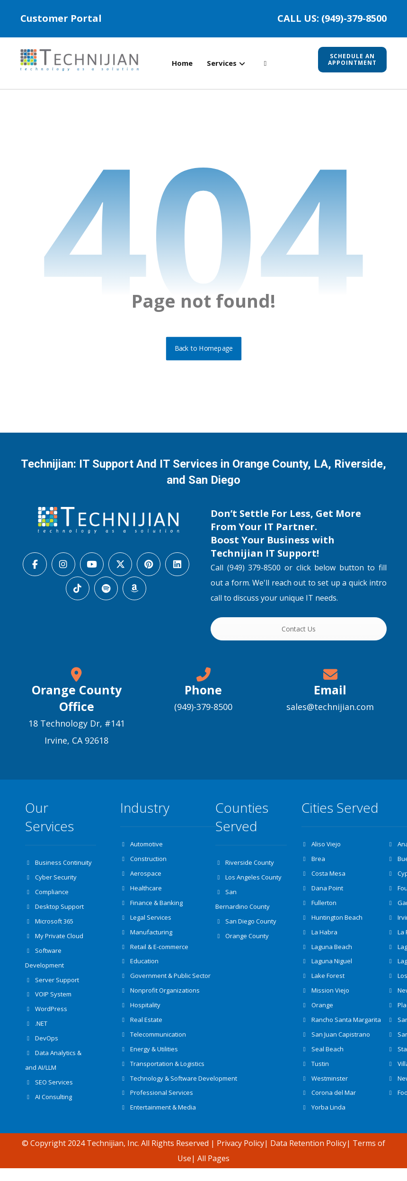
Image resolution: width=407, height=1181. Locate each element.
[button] (265, 64)
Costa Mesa (323, 877)
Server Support (52, 987)
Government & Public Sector (165, 983)
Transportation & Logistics (162, 1074)
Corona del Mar (328, 1105)
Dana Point (322, 892)
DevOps (41, 1047)
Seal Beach (322, 1059)
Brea (313, 862)
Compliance (47, 896)
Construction (143, 862)
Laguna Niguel (326, 968)
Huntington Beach (332, 923)
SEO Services (49, 1093)
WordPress (46, 1017)
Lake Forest (323, 983)
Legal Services (145, 923)
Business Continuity (58, 865)
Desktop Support (54, 911)
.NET (36, 1032)
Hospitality (140, 1014)
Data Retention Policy (308, 1156)
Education (139, 968)
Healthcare (141, 892)
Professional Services (156, 1105)
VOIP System (48, 1002)
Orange (317, 1014)
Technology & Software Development (178, 1089)
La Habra (319, 938)
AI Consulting (48, 1108)
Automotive (141, 847)
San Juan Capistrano (335, 1044)
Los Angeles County (248, 881)
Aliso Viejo (321, 847)
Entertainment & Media (158, 1120)
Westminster (324, 1089)
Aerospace (140, 877)
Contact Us (299, 631)
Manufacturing (146, 938)
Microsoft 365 (49, 926)
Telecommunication (153, 1044)
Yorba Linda (323, 1120)
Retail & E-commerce (154, 953)
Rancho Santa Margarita (341, 1029)
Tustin (315, 1074)
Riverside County (244, 865)
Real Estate (141, 1029)
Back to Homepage (203, 351)
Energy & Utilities (149, 1059)
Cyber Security (51, 881)
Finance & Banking (151, 908)
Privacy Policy (240, 1156)
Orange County (242, 941)
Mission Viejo (325, 999)
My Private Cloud (54, 941)
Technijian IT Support (264, 556)
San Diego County (245, 926)
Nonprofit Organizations (160, 999)
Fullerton (318, 908)
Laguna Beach (326, 953)
